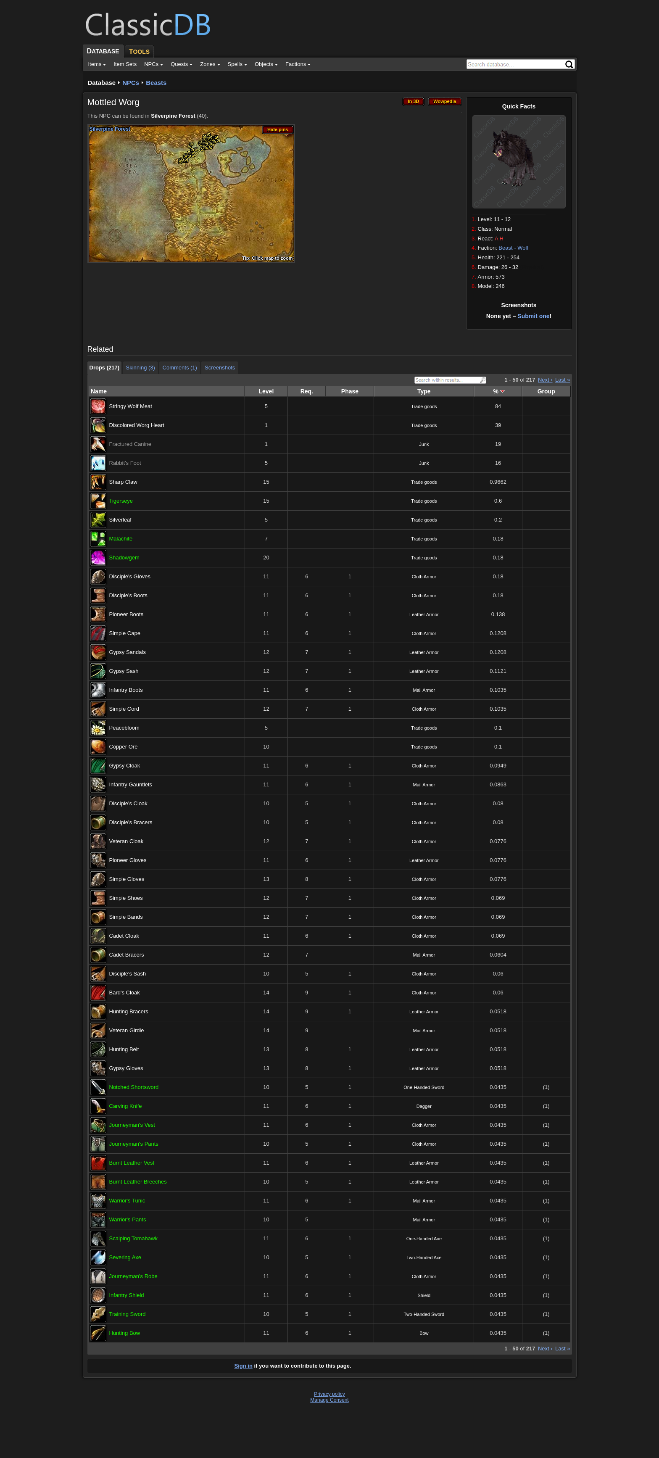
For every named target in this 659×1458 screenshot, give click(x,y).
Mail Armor (424, 690)
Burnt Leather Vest (132, 1163)
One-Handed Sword (423, 1087)
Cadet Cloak (124, 936)
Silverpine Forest (173, 116)
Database (102, 82)
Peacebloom (124, 728)
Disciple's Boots (128, 595)
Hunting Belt (124, 1049)
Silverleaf (120, 520)
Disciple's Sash (127, 973)
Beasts (156, 82)
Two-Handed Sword (424, 1314)
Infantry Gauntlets (131, 784)
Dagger (424, 1106)
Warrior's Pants (127, 1219)
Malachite (121, 538)
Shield (424, 1295)
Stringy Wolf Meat (130, 406)
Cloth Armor (424, 576)
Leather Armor (424, 614)
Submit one (533, 316)
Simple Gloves (127, 879)
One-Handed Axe (424, 1238)
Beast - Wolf (513, 248)
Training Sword (127, 1314)
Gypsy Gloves (126, 1068)
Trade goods (424, 406)
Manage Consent (329, 1400)
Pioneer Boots (126, 614)
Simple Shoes (126, 898)
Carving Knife (125, 1106)
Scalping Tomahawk (133, 1238)
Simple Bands (126, 917)
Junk (424, 444)
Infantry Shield (126, 1295)
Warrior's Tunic (127, 1200)
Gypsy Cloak (124, 765)
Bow (423, 1333)
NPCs (130, 82)
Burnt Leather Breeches (138, 1182)
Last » (562, 380)
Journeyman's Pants (133, 1144)
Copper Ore (123, 747)
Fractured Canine (130, 444)
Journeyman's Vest (132, 1125)
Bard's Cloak (124, 992)
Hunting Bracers (128, 1011)
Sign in (244, 1366)
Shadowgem (124, 557)
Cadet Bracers (126, 955)
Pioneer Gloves (128, 860)
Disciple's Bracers (131, 822)
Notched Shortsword (134, 1087)
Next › (545, 380)
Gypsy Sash (124, 671)
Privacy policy (329, 1394)
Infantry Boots (126, 690)
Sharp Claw (123, 482)
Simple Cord (124, 709)
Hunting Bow (124, 1333)
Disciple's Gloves (130, 576)
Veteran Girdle (126, 1030)
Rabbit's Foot (125, 463)
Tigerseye (121, 501)
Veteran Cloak (126, 841)
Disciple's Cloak (128, 803)
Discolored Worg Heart (136, 425)
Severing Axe (125, 1257)
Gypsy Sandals (127, 652)
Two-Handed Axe (424, 1257)
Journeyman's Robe (133, 1276)
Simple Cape (124, 633)
